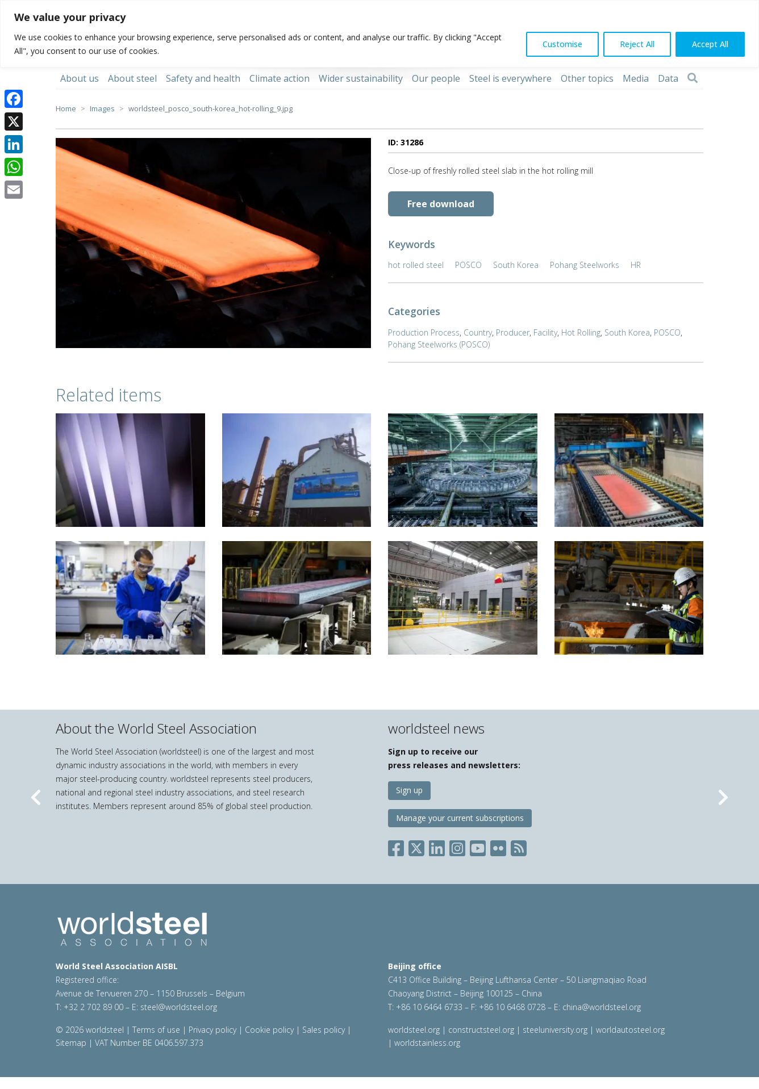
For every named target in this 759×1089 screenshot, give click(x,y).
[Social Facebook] (398, 846)
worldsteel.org (414, 1029)
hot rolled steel (416, 264)
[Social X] (416, 846)
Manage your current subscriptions (460, 817)
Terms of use (156, 1029)
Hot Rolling (580, 332)
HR (636, 264)
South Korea (516, 264)
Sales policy (323, 1029)
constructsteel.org (481, 1029)
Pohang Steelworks (584, 264)
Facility (545, 332)
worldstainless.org (427, 1042)
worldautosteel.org (630, 1029)
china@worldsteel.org (601, 1007)
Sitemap (71, 1042)
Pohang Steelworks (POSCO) (439, 344)
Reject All (637, 44)
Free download (440, 204)
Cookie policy (269, 1029)
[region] (379, 34)
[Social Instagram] (457, 846)
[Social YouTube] (478, 846)
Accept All (710, 44)
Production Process (424, 332)
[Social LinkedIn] (437, 846)
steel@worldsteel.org (178, 1007)
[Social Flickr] (498, 846)
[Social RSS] (519, 846)
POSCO (468, 264)
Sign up (409, 790)
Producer (512, 332)
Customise (562, 44)
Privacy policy (212, 1029)
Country (478, 332)
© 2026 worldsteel (91, 1029)
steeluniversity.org (555, 1029)
